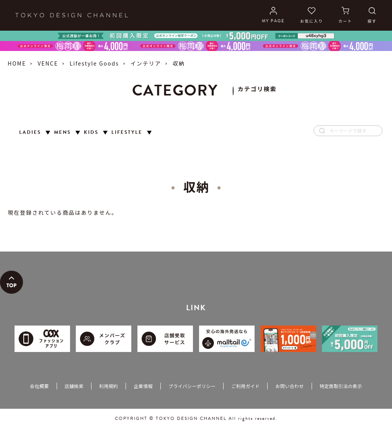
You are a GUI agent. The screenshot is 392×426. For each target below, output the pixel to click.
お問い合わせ (289, 386)
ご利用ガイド (245, 386)
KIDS (91, 132)
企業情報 (143, 386)
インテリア (146, 63)
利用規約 (108, 386)
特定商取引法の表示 (341, 386)
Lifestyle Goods (94, 63)
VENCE (48, 63)
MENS (62, 132)
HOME (17, 63)
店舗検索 (74, 386)
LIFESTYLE (126, 132)
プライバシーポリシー (192, 386)
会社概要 (39, 386)
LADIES (30, 132)
